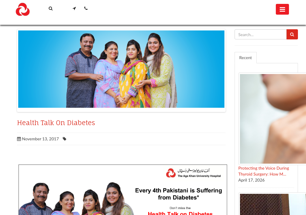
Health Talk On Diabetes (56, 123)
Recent (245, 57)
